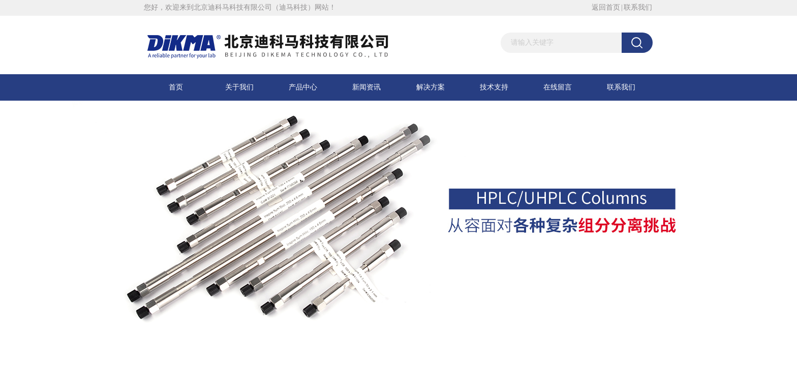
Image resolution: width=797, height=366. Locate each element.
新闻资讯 (366, 87)
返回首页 (606, 7)
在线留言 (557, 87)
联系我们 (638, 7)
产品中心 (303, 87)
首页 (176, 87)
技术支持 (494, 87)
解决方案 (430, 87)
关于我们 (239, 87)
